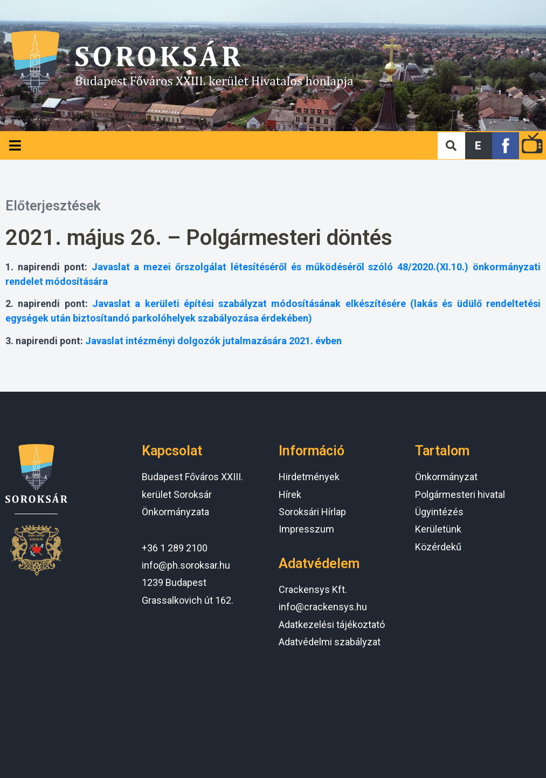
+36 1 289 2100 (175, 548)
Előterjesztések (53, 206)
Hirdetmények (309, 476)
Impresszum (306, 529)
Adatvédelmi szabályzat (330, 641)
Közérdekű (438, 546)
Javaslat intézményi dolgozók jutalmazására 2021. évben (213, 340)
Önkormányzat (446, 476)
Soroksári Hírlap (312, 511)
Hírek (290, 494)
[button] (478, 145)
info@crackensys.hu (323, 606)
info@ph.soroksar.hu (186, 565)
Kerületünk (438, 529)
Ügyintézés (439, 511)
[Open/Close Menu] (14, 145)
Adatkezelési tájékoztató (332, 624)
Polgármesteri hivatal (460, 494)
